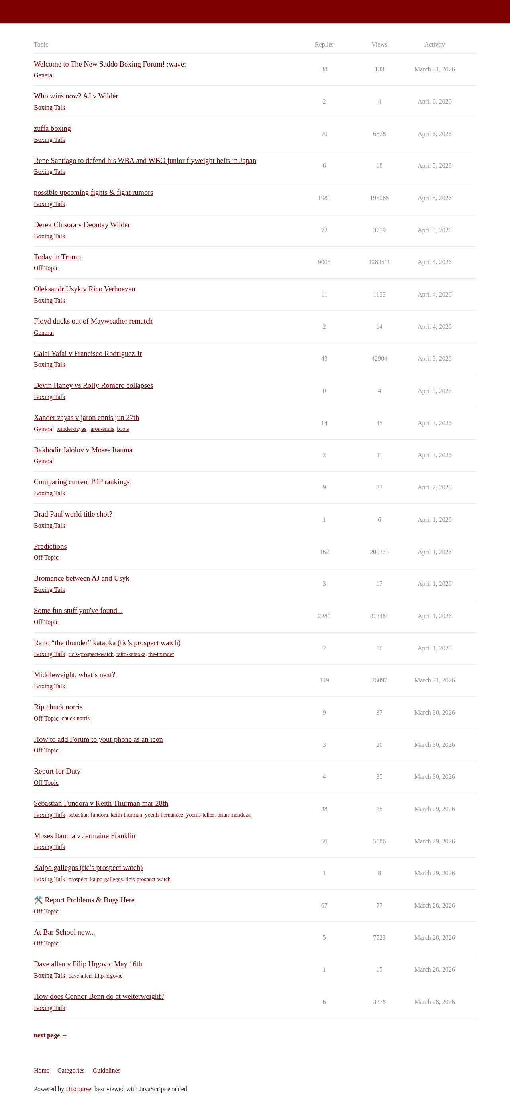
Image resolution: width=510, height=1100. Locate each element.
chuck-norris (76, 718)
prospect (78, 879)
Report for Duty (57, 771)
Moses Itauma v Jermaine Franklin (84, 836)
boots (123, 429)
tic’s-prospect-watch (91, 654)
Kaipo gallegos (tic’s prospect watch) (88, 868)
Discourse (78, 1089)
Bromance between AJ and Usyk (81, 578)
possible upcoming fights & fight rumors (93, 192)
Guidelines (106, 1070)
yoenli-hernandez (164, 815)
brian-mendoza (234, 815)
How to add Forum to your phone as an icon (98, 739)
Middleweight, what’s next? (74, 675)
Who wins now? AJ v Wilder (76, 96)
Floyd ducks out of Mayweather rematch (93, 321)
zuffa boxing (52, 128)
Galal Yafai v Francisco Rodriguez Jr (88, 354)
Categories (70, 1070)
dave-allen (80, 976)
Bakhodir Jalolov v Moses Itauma (83, 450)
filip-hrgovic (108, 976)
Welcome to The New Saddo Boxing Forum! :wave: (110, 64)
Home (41, 1070)
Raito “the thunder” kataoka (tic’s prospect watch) (107, 643)
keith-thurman (126, 815)
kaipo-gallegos (106, 879)
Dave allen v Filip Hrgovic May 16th (88, 964)
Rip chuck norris (58, 707)
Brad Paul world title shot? (73, 514)
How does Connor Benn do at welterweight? (99, 996)
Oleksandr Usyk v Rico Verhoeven (84, 289)
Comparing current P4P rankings (82, 482)
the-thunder (161, 654)
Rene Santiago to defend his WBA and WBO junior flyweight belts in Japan (145, 161)
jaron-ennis (101, 429)
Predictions (50, 546)
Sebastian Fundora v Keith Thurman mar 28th (101, 803)
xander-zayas (71, 429)
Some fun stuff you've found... (78, 611)
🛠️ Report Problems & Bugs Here (84, 900)
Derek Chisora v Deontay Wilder (82, 225)
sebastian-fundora (88, 815)
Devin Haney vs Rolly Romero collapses (93, 385)
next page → (51, 1035)
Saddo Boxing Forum (31, 8)
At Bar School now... (64, 932)
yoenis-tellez (200, 815)
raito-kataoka (130, 654)
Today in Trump (57, 257)
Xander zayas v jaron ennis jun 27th (86, 418)
